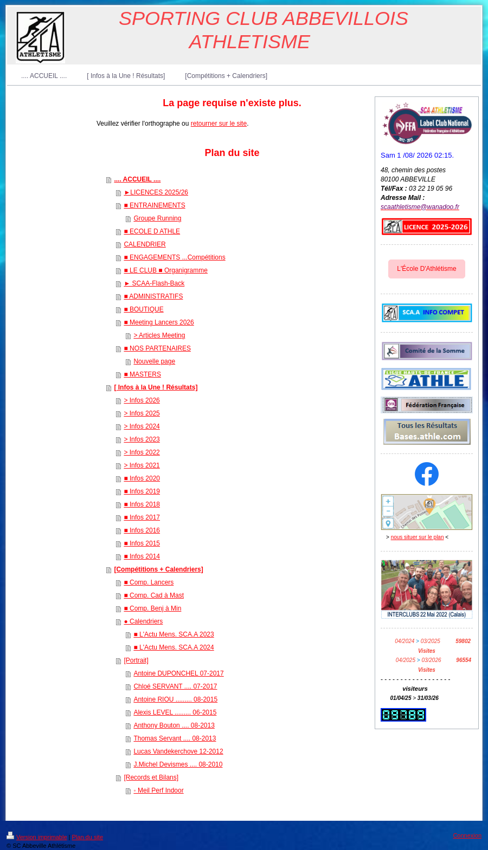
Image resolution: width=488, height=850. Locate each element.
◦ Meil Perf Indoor (158, 790)
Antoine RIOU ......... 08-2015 (175, 699)
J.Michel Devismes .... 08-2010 (177, 764)
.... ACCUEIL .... (137, 179)
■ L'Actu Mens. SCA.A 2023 (173, 634)
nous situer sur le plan (417, 537)
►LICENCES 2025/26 (156, 192)
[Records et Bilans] (151, 777)
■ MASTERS (142, 374)
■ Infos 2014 (142, 556)
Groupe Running (157, 218)
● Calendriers (143, 621)
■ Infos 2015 (142, 543)
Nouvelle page (154, 361)
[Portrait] (136, 660)
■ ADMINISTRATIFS (153, 296)
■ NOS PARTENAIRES (157, 348)
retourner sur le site (219, 123)
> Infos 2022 (141, 452)
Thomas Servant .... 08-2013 (174, 738)
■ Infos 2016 (142, 530)
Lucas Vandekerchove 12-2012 (178, 751)
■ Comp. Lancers (149, 582)
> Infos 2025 (141, 413)
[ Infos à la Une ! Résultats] (155, 387)
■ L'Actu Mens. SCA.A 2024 (173, 647)
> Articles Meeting (159, 335)
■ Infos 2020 (142, 478)
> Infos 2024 (141, 426)
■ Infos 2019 (142, 491)
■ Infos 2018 (142, 504)
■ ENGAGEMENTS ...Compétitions (174, 257)
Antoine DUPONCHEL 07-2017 (178, 673)
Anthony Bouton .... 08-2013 (173, 725)
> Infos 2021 (141, 465)
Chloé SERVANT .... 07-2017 (175, 686)
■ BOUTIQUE (143, 309)
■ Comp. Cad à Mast (154, 595)
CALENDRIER (144, 244)
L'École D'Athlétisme (426, 268)
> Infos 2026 (141, 400)
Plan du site (87, 837)
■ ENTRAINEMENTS (154, 205)
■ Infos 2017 (142, 517)
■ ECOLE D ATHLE (152, 231)
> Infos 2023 (141, 439)
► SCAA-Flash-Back (154, 283)
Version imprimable (37, 837)
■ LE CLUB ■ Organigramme (166, 270)
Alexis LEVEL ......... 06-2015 (174, 712)
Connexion (467, 835)
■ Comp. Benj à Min (152, 608)
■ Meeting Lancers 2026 (159, 322)
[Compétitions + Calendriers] (158, 569)
